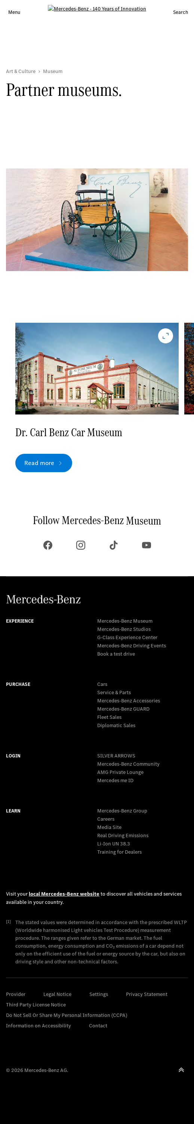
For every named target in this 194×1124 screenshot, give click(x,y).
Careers (105, 819)
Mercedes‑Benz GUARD (123, 709)
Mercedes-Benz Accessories (128, 700)
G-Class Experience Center (127, 637)
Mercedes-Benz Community (128, 764)
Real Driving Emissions (122, 835)
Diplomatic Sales (116, 725)
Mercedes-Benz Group (122, 810)
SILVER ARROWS (116, 755)
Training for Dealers (119, 852)
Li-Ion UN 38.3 (113, 843)
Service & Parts (114, 692)
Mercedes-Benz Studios (124, 629)
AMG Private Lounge (120, 772)
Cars (102, 684)
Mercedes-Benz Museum (125, 621)
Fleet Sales (109, 717)
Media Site (109, 827)
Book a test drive (116, 653)
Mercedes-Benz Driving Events (131, 645)
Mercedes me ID (115, 780)
